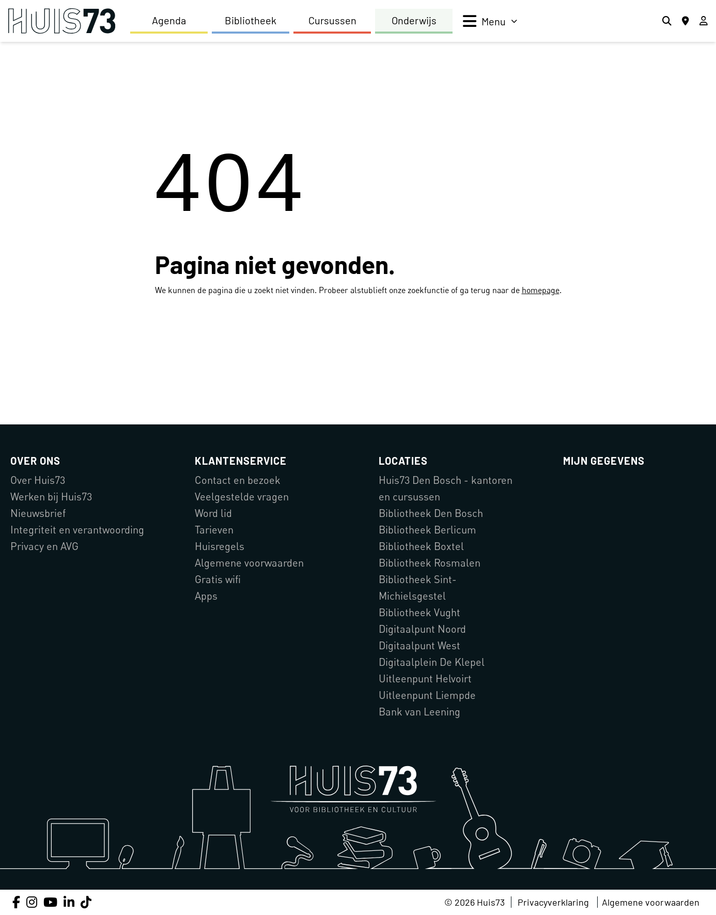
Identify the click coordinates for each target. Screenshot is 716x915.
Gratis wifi (218, 579)
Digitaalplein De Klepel (432, 661)
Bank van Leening (419, 711)
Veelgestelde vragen (242, 496)
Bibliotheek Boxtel (421, 546)
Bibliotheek (250, 20)
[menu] (490, 21)
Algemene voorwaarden (249, 562)
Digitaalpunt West (419, 645)
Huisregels (219, 546)
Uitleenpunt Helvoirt (425, 678)
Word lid (213, 513)
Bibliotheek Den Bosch (431, 513)
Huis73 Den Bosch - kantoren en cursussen (445, 488)
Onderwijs (414, 20)
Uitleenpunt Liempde (427, 695)
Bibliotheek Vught (419, 612)
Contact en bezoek (238, 480)
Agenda (169, 20)
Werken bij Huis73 (51, 496)
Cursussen (332, 20)
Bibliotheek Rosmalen (429, 562)
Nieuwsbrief (38, 513)
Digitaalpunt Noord (422, 628)
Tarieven (214, 529)
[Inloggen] (703, 21)
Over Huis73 (37, 480)
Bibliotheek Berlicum (427, 529)
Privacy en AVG (44, 546)
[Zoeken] (667, 21)
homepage (540, 290)
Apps (206, 595)
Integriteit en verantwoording (77, 529)
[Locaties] (685, 21)
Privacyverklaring (553, 902)
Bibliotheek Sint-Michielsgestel (418, 587)
